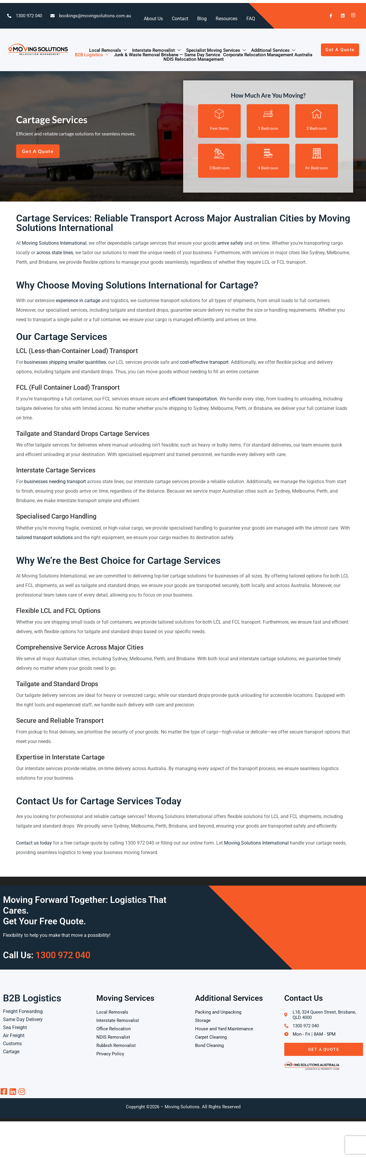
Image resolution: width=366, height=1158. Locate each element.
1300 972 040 (29, 15)
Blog (202, 18)
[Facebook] (328, 15)
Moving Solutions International (54, 243)
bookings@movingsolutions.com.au (95, 15)
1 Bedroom (268, 128)
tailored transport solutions (44, 537)
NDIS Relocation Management (193, 59)
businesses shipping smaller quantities (65, 362)
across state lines (54, 252)
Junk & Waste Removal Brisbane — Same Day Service (167, 55)
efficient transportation (193, 399)
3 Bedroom (219, 167)
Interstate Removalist (156, 50)
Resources (226, 18)
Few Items (219, 128)
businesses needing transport (55, 481)
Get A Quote (323, 1049)
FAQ (250, 18)
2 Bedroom (316, 128)
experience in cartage (78, 300)
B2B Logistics (92, 55)
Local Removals (108, 50)
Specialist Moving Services (216, 50)
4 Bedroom (268, 167)
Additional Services (273, 50)
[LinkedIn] (340, 15)
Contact (180, 18)
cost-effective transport (204, 362)
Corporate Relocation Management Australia (267, 55)
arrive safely (230, 243)
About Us (153, 18)
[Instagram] (351, 15)
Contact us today (34, 843)
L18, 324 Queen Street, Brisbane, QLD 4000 (324, 1014)
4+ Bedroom (316, 167)
